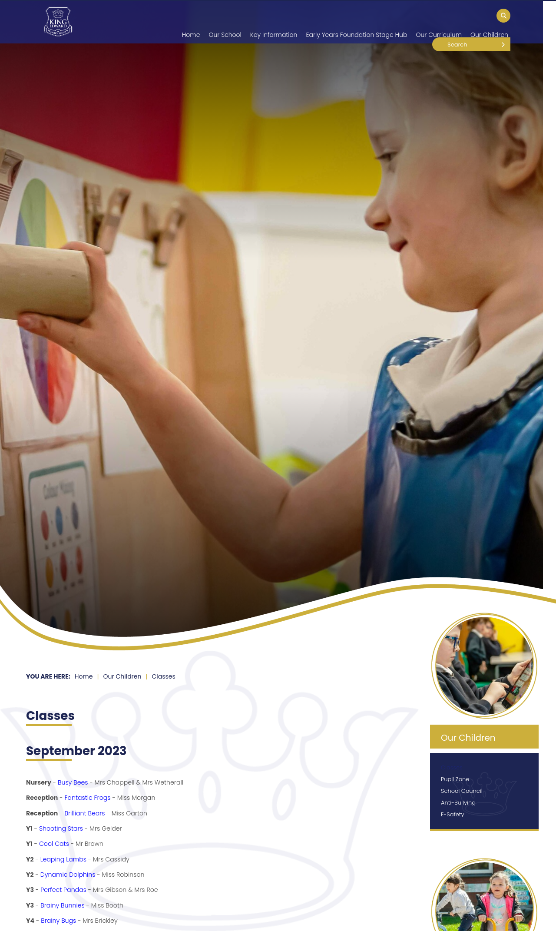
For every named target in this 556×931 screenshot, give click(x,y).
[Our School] (224, 21)
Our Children (122, 676)
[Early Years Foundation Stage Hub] (356, 21)
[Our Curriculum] (438, 21)
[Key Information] (274, 21)
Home (84, 676)
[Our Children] (489, 21)
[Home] (58, 22)
